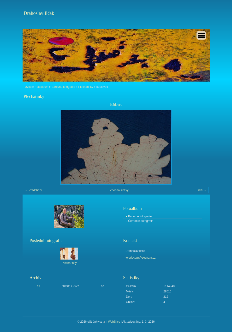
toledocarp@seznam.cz (140, 257)
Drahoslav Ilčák (39, 13)
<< (38, 286)
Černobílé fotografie (140, 221)
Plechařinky (85, 87)
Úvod (28, 87)
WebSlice (114, 321)
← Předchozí (33, 190)
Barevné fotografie (63, 87)
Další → (202, 190)
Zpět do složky (119, 190)
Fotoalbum (41, 87)
